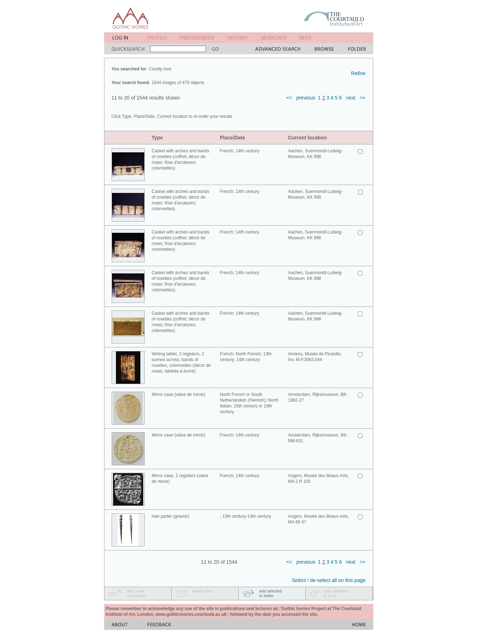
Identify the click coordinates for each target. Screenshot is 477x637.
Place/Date (232, 137)
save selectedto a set (336, 593)
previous (305, 98)
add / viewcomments (136, 593)
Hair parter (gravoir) (171, 516)
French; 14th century (239, 150)
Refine (358, 73)
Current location (307, 137)
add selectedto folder (270, 593)
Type (157, 137)
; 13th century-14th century (245, 516)
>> (362, 98)
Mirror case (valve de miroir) (178, 394)
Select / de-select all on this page (328, 580)
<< (289, 98)
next (350, 98)
